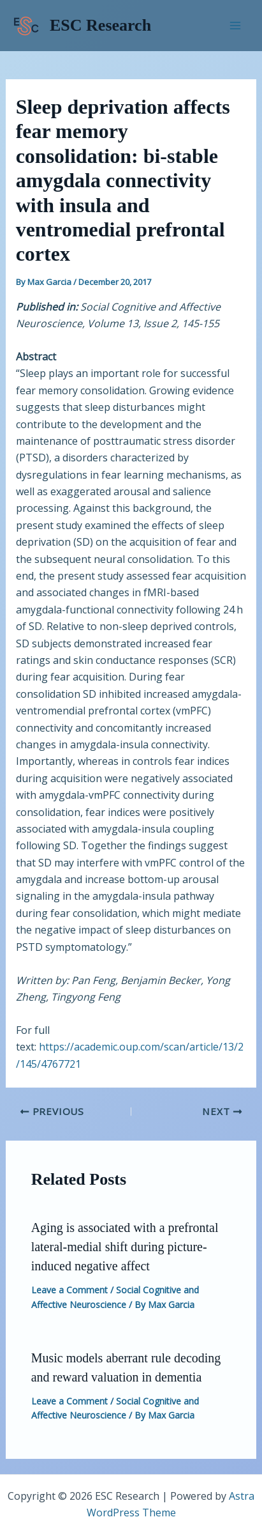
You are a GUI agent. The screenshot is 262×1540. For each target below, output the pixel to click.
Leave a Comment (69, 1290)
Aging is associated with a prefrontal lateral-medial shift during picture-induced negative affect (125, 1246)
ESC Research (100, 25)
